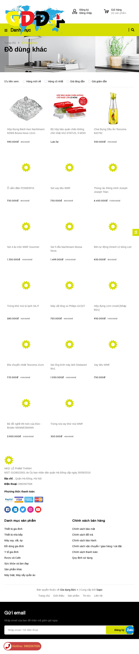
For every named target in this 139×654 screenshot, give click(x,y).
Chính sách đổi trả (82, 549)
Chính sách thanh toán (85, 567)
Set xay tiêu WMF (60, 195)
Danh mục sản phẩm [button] (20, 535)
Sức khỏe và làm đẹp (16, 578)
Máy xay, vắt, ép (13, 555)
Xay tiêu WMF (102, 379)
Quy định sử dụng (82, 572)
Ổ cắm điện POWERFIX (20, 195)
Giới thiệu (58, 610)
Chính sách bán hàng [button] (88, 535)
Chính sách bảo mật (83, 543)
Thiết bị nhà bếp (13, 549)
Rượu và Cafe (12, 572)
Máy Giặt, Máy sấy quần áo (19, 590)
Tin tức (87, 610)
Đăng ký (84, 9)
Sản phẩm (73, 610)
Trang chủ (44, 610)
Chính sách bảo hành (84, 555)
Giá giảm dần (97, 81)
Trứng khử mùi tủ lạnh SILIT (23, 318)
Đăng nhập (85, 13)
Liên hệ (98, 610)
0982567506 (25, 498)
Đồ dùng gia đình (14, 561)
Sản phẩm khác (13, 584)
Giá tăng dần (76, 81)
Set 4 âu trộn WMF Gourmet (23, 256)
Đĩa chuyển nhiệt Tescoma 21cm (25, 379)
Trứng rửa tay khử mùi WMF (66, 440)
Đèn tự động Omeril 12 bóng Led (112, 256)
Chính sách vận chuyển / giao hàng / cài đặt (97, 561)
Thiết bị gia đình (13, 543)
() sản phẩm (123, 11)
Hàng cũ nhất (54, 81)
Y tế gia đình (11, 567)
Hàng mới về (32, 81)
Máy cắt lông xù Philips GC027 (67, 318)
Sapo (99, 604)
